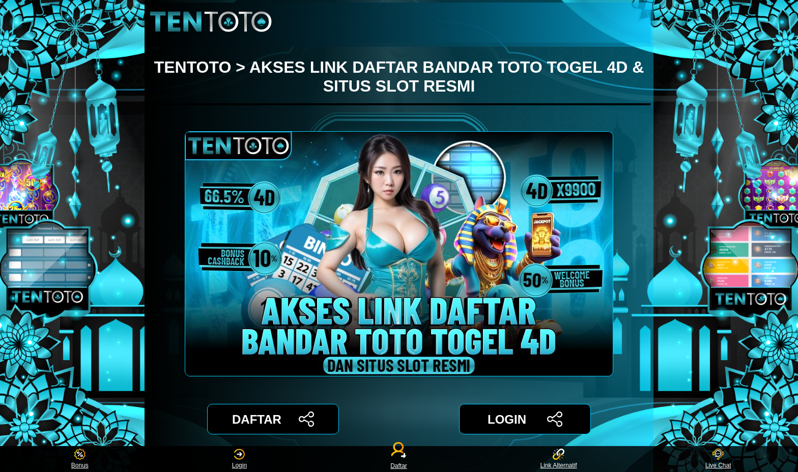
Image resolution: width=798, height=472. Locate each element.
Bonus (80, 459)
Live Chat (718, 459)
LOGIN (525, 419)
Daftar (399, 459)
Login (239, 459)
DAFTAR (273, 419)
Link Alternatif (558, 459)
